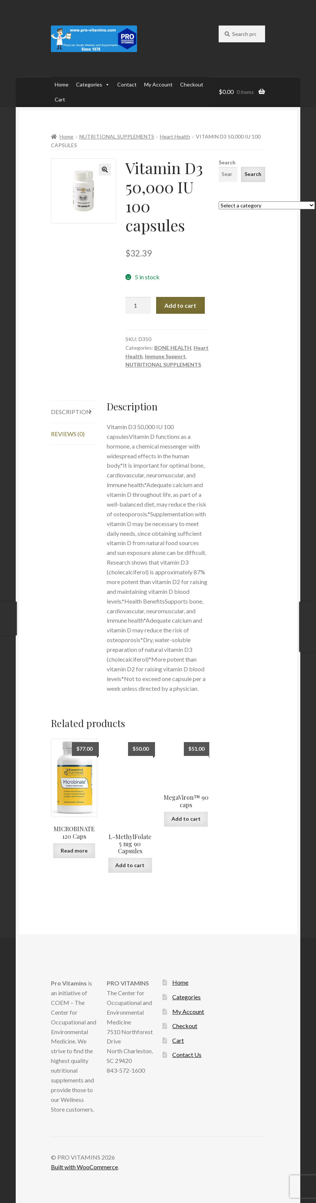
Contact (127, 84)
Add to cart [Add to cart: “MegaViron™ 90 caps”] (186, 818)
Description (71, 411)
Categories (93, 84)
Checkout (191, 84)
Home (62, 84)
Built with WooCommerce (84, 1166)
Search (227, 162)
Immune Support (165, 356)
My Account (158, 84)
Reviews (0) (68, 433)
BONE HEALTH (172, 347)
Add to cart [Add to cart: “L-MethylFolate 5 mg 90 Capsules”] (130, 865)
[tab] (74, 412)
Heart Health (175, 136)
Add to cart (180, 305)
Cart (60, 99)
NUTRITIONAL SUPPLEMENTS (116, 136)
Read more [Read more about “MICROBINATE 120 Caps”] (74, 850)
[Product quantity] (138, 305)
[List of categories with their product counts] (267, 205)
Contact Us (186, 1054)
